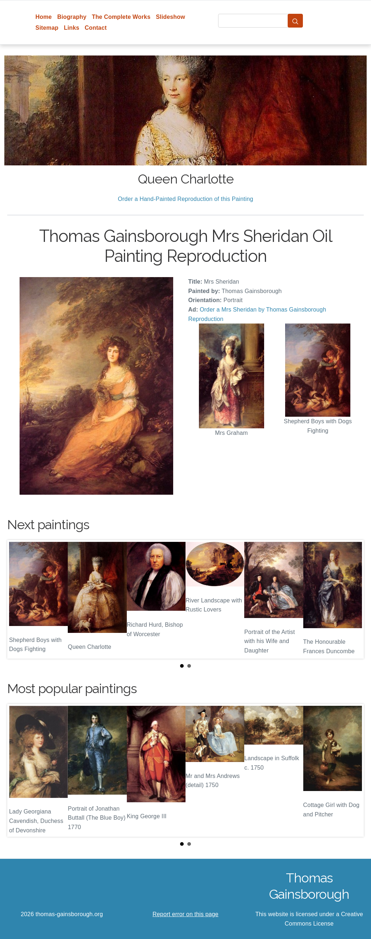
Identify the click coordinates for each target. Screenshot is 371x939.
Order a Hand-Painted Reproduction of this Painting (185, 199)
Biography (72, 17)
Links (71, 28)
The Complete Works (121, 17)
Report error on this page (185, 914)
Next (352, 599)
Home (44, 17)
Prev (18, 599)
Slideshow (170, 17)
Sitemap (47, 28)
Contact (96, 28)
